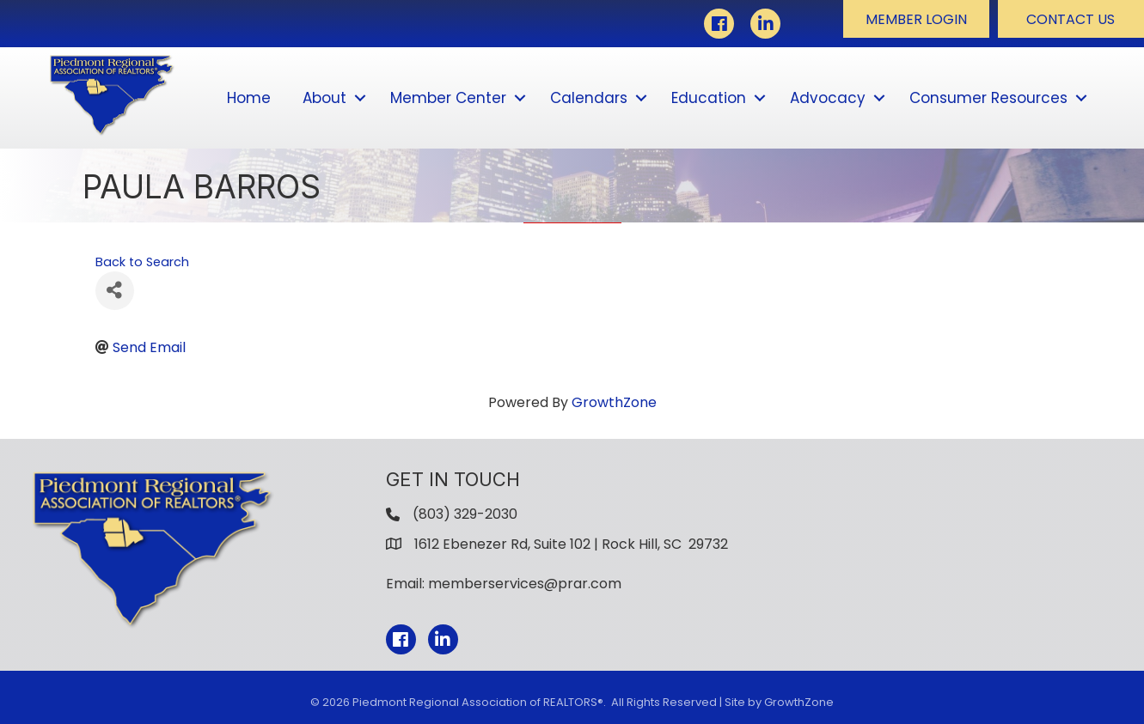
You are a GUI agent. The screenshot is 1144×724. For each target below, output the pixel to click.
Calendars (588, 98)
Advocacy (828, 98)
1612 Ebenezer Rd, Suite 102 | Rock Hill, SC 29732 (571, 544)
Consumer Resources (988, 98)
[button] (916, 19)
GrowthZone (614, 402)
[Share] (114, 290)
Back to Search (142, 262)
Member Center (448, 98)
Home (249, 98)
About (324, 98)
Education (708, 98)
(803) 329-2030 (465, 514)
